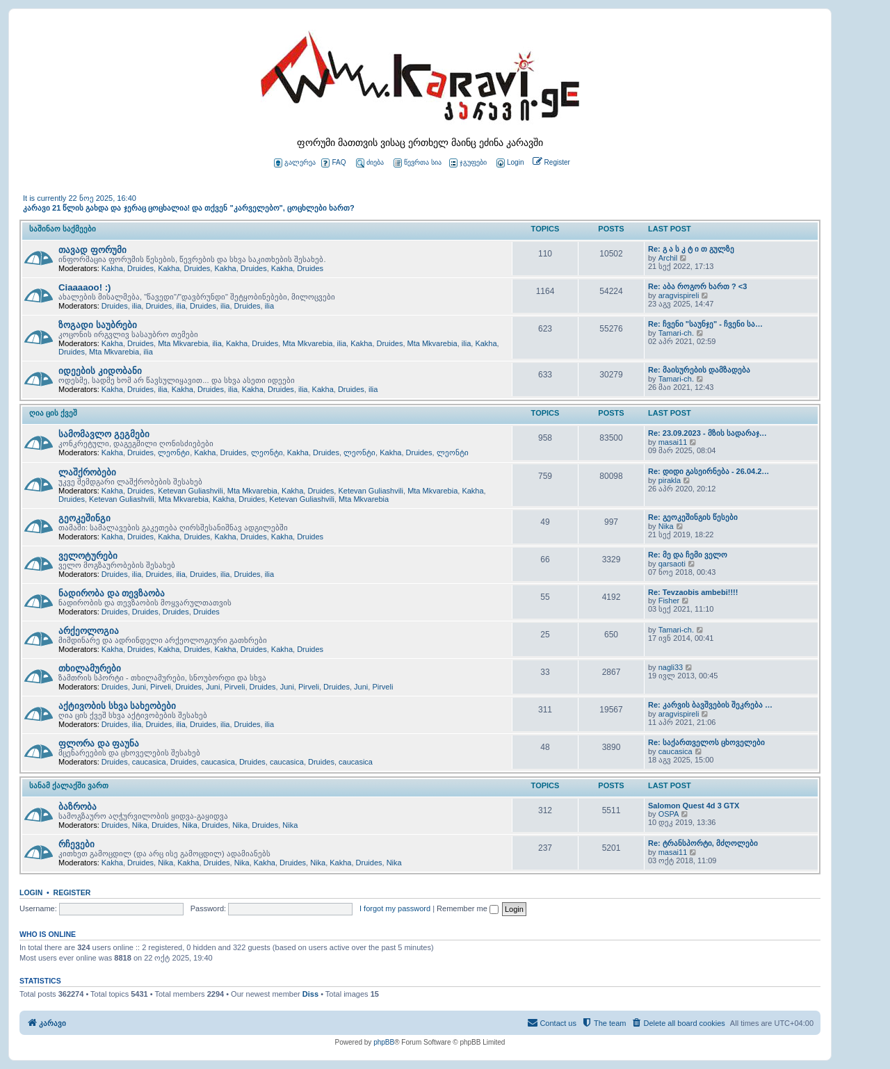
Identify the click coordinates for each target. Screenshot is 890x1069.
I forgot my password (394, 908)
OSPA (668, 814)
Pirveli (160, 687)
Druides (140, 268)
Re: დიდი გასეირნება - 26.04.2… (708, 471)
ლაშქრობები (87, 472)
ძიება (370, 163)
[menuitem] (509, 163)
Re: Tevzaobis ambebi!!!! (693, 592)
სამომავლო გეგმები (103, 434)
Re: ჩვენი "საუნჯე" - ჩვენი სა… (705, 324)
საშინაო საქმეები (62, 229)
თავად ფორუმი (92, 250)
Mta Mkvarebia (183, 343)
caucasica (149, 762)
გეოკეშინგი (84, 518)
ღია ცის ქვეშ (53, 413)
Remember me (468, 908)
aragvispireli (678, 295)
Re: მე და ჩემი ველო (687, 554)
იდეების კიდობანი (100, 371)
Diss (310, 994)
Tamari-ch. (676, 333)
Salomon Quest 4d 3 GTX (693, 805)
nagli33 (670, 667)
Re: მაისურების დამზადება (699, 370)
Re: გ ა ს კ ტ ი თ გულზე (691, 249)
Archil (668, 258)
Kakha (112, 268)
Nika (666, 526)
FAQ (333, 163)
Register (72, 892)
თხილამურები (89, 668)
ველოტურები (88, 555)
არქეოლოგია (88, 631)
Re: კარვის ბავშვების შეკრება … (710, 705)
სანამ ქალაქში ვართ (68, 785)
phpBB (383, 1042)
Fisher (669, 600)
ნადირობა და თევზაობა (111, 593)
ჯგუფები (468, 163)
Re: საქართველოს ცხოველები (706, 742)
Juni (139, 687)
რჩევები (76, 844)
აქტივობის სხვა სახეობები (117, 706)
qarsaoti (672, 564)
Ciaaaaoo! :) (84, 287)
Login (30, 892)
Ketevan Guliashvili (190, 491)
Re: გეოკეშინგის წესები (693, 517)
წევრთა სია (418, 163)
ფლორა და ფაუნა (98, 743)
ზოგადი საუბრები (97, 325)
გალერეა (295, 163)
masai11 (673, 442)
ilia (136, 306)
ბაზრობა (77, 806)
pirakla (669, 480)
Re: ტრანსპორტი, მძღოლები (703, 843)
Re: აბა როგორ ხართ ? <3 (697, 286)
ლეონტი (174, 452)
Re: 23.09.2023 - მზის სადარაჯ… (707, 433)
